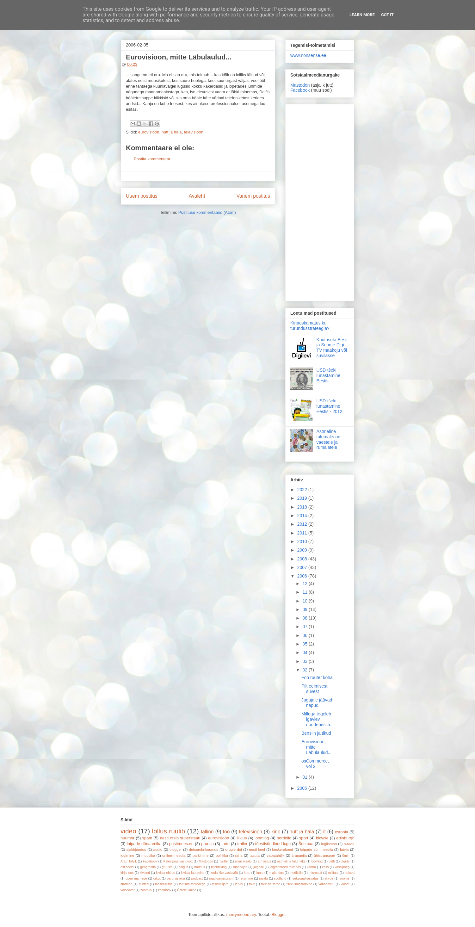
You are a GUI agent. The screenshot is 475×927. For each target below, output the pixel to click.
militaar (333, 872)
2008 (302, 558)
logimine (127, 855)
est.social (127, 867)
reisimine (246, 878)
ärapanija (299, 855)
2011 (302, 532)
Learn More (362, 14)
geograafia (148, 867)
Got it (387, 14)
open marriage (136, 878)
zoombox (164, 890)
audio (158, 849)
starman (126, 884)
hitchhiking (218, 867)
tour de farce (270, 884)
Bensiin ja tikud (316, 733)
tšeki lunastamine (299, 884)
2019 (302, 498)
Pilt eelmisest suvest (314, 688)
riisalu (263, 878)
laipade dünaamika (144, 843)
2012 (302, 524)
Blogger (279, 914)
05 (305, 643)
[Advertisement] (319, 201)
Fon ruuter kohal (317, 677)
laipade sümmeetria (316, 849)
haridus (199, 867)
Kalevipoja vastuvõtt (178, 861)
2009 (302, 550)
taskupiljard (220, 884)
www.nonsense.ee (308, 55)
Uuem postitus (141, 196)
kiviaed (145, 872)
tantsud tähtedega (192, 884)
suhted (144, 884)
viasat (345, 884)
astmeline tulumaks (291, 861)
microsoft (315, 872)
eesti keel (257, 849)
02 (305, 669)
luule (259, 872)
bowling (317, 861)
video (128, 831)
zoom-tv (146, 890)
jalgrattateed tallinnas (285, 867)
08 (305, 618)
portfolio (284, 838)
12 (305, 583)
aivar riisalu (243, 861)
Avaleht (197, 196)
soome (344, 878)
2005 (302, 788)
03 (305, 661)
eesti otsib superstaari (180, 838)
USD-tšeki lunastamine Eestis (329, 375)
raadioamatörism (221, 878)
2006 (302, 575)
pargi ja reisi (176, 878)
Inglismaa (329, 844)
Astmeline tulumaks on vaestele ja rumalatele (328, 439)
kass (325, 867)
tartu (225, 843)
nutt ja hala (172, 132)
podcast (197, 878)
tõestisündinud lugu (273, 843)
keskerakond (282, 849)
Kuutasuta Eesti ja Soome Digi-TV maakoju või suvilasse (332, 347)
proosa (207, 843)
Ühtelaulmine (186, 890)
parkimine (201, 855)
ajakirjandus (136, 849)
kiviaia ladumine (192, 872)
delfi (332, 861)
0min (345, 855)
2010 (302, 541)
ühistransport (324, 855)
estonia (341, 832)
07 (305, 626)
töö (226, 831)
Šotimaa (305, 843)
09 (305, 609)
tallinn (207, 831)
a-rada (349, 844)
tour (252, 884)
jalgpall (258, 867)
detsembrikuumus (203, 849)
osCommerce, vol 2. (315, 763)
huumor (127, 838)
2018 (302, 507)
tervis (239, 884)
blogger (176, 849)
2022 (302, 489)
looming (262, 838)
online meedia (174, 855)
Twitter (224, 861)
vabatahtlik (276, 855)
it (324, 831)
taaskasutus (163, 884)
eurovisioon (148, 132)
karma (311, 867)
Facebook (300, 90)
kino (276, 831)
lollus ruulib (168, 831)
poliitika (222, 855)
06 (305, 635)
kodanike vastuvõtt (224, 872)
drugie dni (233, 849)
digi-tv (345, 861)
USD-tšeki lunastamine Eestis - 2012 (329, 406)
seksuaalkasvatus (305, 878)
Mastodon (300, 85)
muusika (148, 855)
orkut (157, 878)
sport (303, 838)
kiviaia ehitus (165, 872)
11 (305, 592)
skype (329, 878)
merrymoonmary (241, 914)
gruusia (167, 867)
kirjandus (127, 872)
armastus (264, 861)
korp (247, 872)
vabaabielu (326, 884)
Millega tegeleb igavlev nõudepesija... (317, 719)
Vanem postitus (253, 196)
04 (305, 652)
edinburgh (345, 838)
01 (305, 777)
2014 (302, 515)
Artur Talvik (128, 861)
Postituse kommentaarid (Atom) (207, 212)
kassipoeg (342, 867)
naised (350, 872)
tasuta (255, 855)
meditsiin (296, 872)
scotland (280, 878)
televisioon (193, 132)
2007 (302, 567)
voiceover (127, 890)
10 (305, 600)
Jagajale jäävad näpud (316, 702)
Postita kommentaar (152, 159)
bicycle (322, 838)
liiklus (242, 838)
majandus (276, 872)
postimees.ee (181, 843)
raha (238, 855)
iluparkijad (239, 867)
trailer (242, 843)
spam (147, 838)
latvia (344, 849)
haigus (183, 867)
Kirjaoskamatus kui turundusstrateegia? (310, 325)
